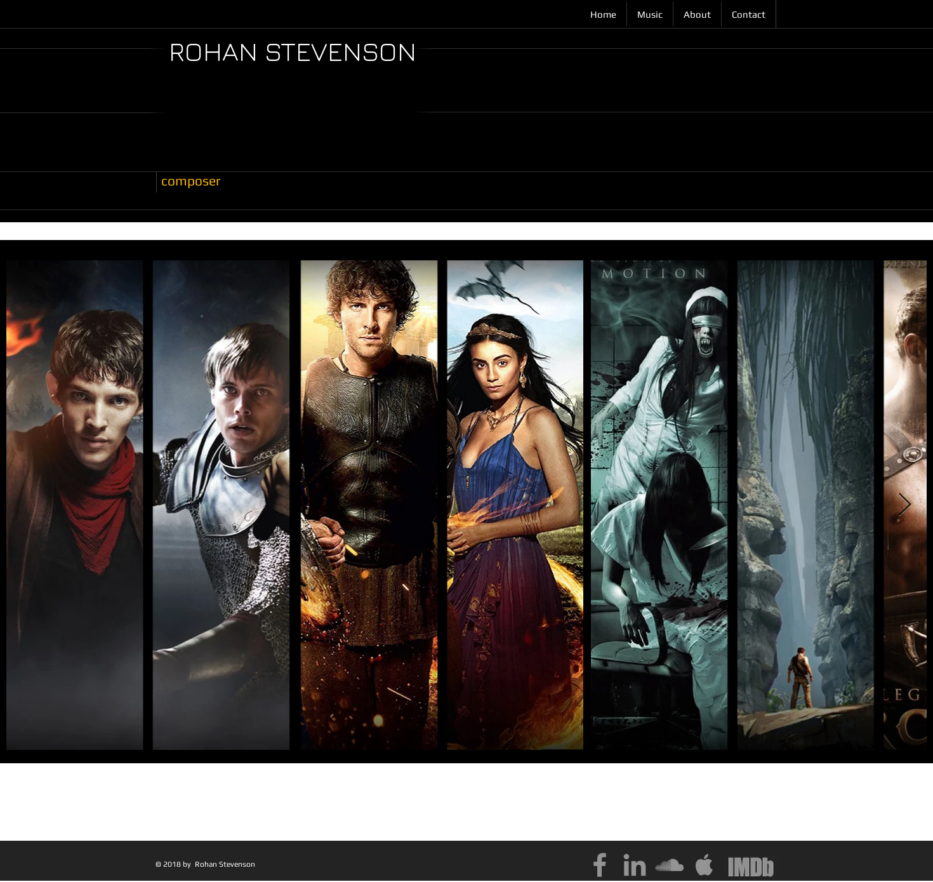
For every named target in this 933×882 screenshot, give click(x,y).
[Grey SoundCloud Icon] (669, 865)
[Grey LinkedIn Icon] (635, 865)
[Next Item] (904, 505)
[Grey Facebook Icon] (600, 865)
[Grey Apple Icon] (704, 865)
